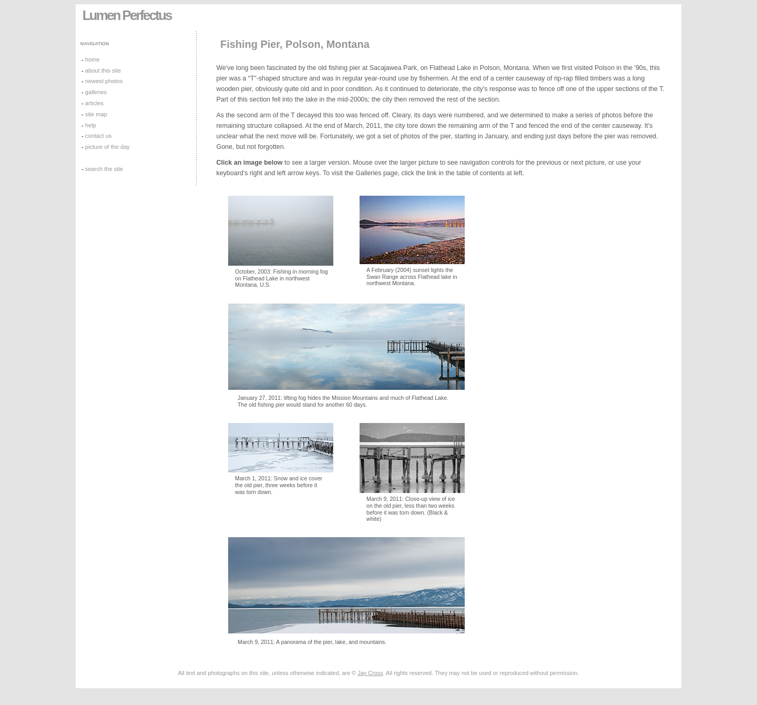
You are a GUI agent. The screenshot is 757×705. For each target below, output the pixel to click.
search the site (104, 169)
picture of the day (107, 147)
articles (94, 103)
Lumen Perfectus (127, 15)
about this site (103, 70)
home (92, 59)
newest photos (103, 81)
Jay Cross (370, 673)
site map (96, 114)
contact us (98, 136)
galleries (96, 92)
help (90, 125)
